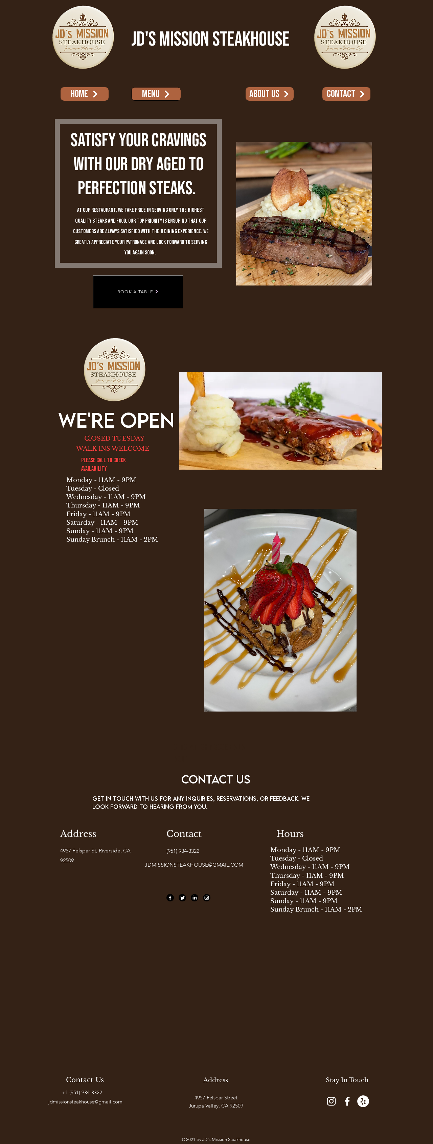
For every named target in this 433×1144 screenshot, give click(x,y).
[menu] (156, 94)
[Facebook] (170, 897)
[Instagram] (206, 897)
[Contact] (346, 94)
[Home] (85, 94)
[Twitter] (182, 897)
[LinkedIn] (194, 897)
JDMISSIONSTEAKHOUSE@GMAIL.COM (194, 865)
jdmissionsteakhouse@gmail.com (85, 1101)
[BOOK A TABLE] (138, 291)
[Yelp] (363, 1101)
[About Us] (270, 94)
